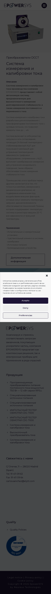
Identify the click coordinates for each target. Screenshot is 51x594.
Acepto (25, 300)
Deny (25, 308)
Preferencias (25, 315)
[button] (46, 275)
